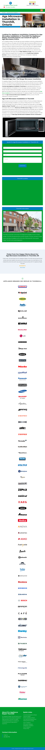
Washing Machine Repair (28, 720)
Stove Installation (27, 727)
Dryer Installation (27, 722)
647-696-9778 (7, 736)
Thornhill (3, 12)
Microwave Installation (28, 724)
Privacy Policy (26, 728)
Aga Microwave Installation (12, 12)
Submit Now (22, 165)
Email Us (6, 735)
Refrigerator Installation (28, 725)
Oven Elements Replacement (29, 719)
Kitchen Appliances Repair (29, 717)
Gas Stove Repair (27, 716)
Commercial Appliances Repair (30, 714)
